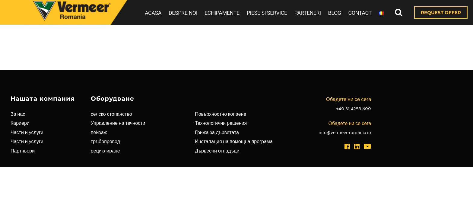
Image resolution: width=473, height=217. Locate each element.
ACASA (153, 13)
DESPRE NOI (183, 13)
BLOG (334, 13)
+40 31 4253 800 (353, 108)
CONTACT (360, 13)
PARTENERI (307, 13)
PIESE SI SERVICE (267, 13)
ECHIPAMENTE (222, 13)
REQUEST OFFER (441, 12)
